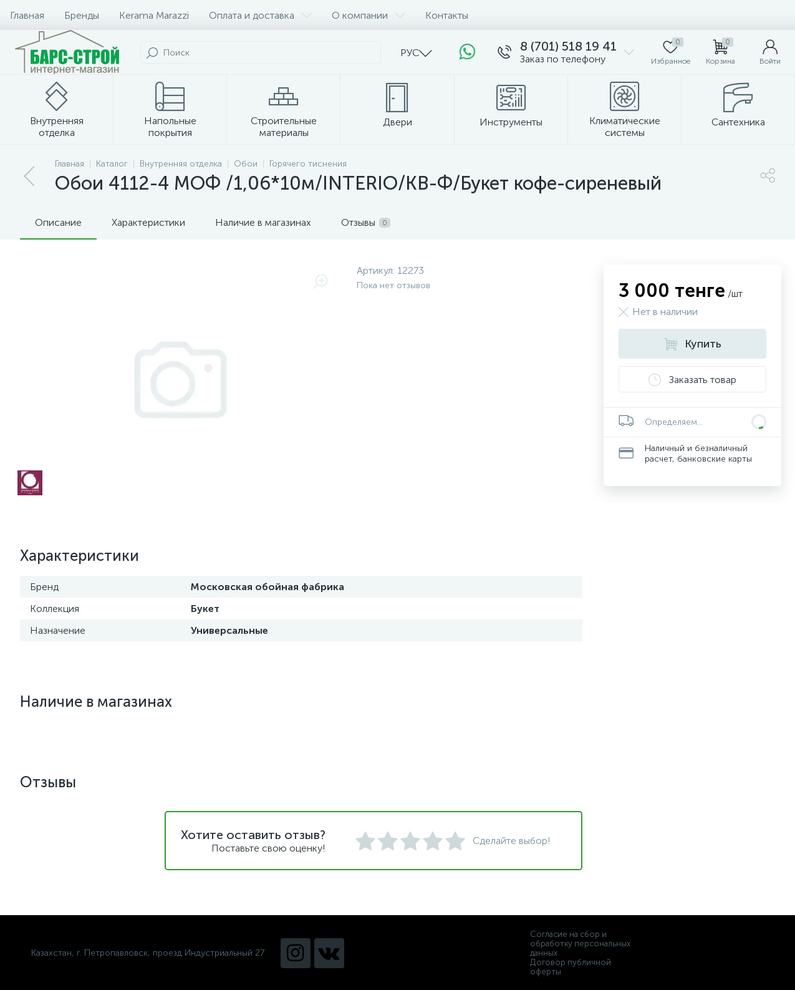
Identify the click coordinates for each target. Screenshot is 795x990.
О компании (368, 15)
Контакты (446, 15)
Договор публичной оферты (570, 967)
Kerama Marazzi (154, 15)
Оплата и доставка (260, 15)
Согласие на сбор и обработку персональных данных (580, 943)
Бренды (81, 15)
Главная (27, 15)
